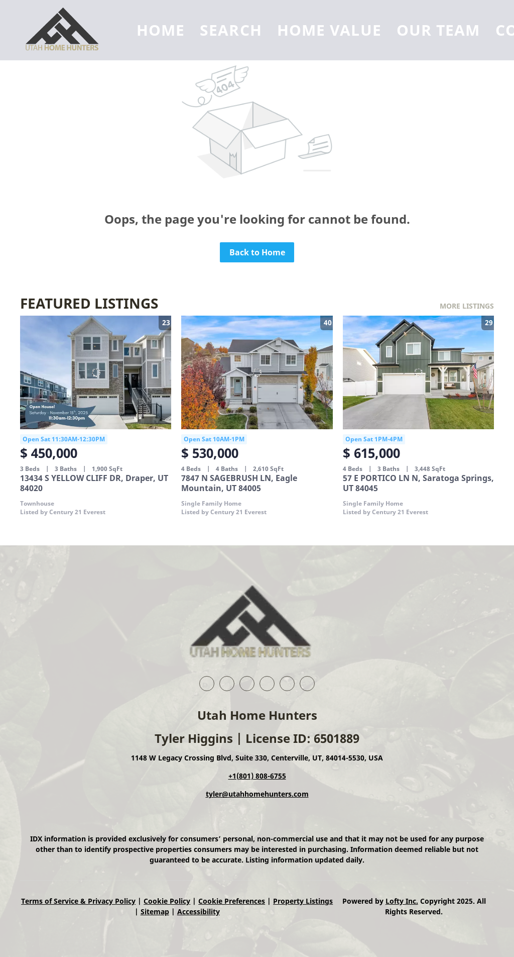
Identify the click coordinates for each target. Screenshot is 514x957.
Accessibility (198, 911)
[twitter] (246, 683)
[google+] (307, 683)
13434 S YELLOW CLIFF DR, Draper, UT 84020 (94, 483)
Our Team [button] (438, 30)
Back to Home (257, 252)
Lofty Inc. (402, 901)
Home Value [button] (329, 30)
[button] (65, 30)
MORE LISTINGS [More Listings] (467, 306)
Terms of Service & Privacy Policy (78, 901)
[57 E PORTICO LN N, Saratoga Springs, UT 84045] (418, 372)
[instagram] (287, 683)
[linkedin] (226, 683)
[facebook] (206, 683)
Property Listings (303, 901)
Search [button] (231, 30)
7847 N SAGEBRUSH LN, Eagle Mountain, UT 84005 (239, 483)
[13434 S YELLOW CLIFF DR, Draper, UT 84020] (95, 372)
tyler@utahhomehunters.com (257, 794)
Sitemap (155, 911)
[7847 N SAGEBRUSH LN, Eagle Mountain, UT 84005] (256, 372)
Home (161, 30)
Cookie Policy (167, 901)
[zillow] (267, 683)
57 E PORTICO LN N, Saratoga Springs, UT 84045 (418, 483)
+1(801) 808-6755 (257, 776)
